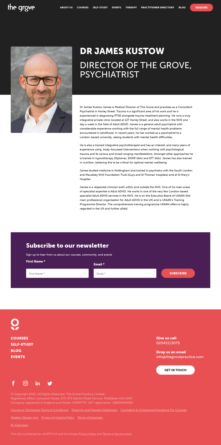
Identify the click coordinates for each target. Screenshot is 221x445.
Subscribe (178, 273)
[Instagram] (25, 383)
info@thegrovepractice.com (180, 357)
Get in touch (176, 370)
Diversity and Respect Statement (94, 410)
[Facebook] (13, 383)
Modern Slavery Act (24, 417)
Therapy (128, 9)
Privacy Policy (87, 434)
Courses (80, 9)
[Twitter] (49, 383)
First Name (35, 261)
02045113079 (168, 343)
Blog (179, 9)
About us (63, 9)
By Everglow (19, 425)
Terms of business (90, 417)
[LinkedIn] (37, 383)
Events (113, 9)
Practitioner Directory (155, 9)
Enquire (199, 9)
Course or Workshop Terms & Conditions (39, 410)
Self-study (97, 9)
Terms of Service (113, 434)
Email (99, 264)
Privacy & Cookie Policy (57, 417)
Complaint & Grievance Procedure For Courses (153, 410)
